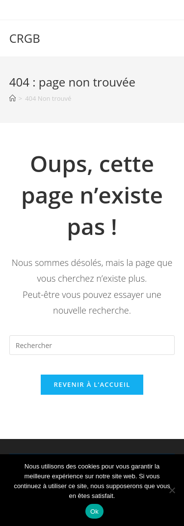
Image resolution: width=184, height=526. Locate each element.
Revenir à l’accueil (91, 384)
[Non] (172, 490)
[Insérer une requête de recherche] (92, 345)
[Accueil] (12, 98)
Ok (94, 511)
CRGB (24, 38)
